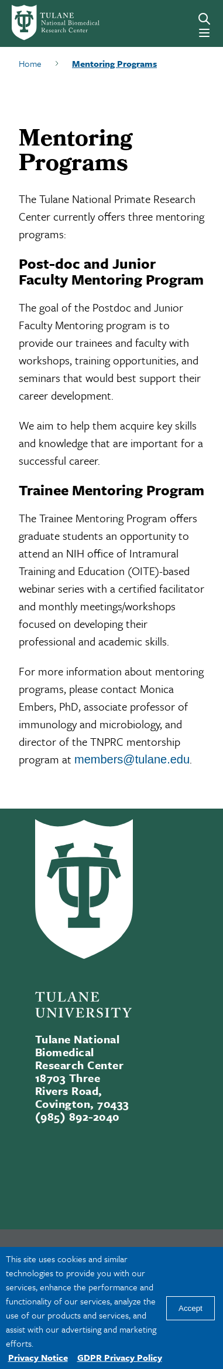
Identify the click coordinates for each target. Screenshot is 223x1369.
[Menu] (204, 33)
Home (30, 63)
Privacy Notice (38, 1357)
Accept (191, 1308)
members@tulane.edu (132, 759)
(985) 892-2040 (77, 1116)
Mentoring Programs (114, 63)
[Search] (204, 19)
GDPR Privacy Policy (119, 1357)
